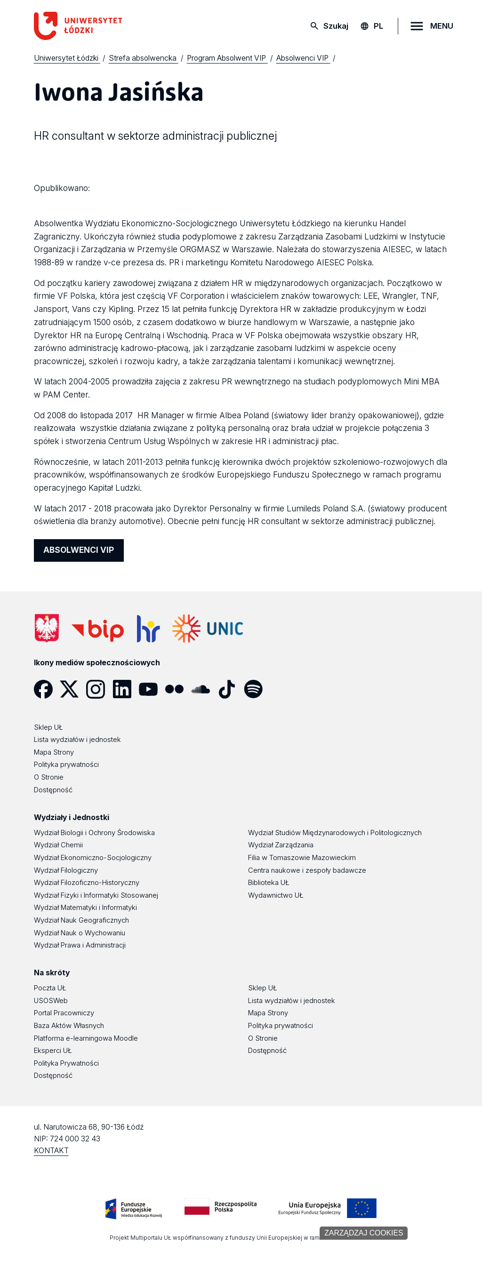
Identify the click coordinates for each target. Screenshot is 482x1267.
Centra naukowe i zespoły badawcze (307, 870)
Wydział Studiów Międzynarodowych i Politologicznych (335, 833)
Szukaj (335, 26)
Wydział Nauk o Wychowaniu (79, 933)
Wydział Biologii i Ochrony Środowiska (94, 833)
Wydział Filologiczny (66, 870)
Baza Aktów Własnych (69, 1025)
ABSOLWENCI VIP (78, 550)
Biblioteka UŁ (268, 882)
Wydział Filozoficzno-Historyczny (86, 882)
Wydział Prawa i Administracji (80, 945)
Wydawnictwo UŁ (276, 895)
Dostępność (53, 1075)
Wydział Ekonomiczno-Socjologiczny (93, 857)
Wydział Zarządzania (280, 845)
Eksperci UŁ (53, 1050)
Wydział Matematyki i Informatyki (85, 907)
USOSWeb (51, 1000)
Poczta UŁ (50, 988)
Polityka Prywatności (66, 1063)
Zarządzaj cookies (363, 1233)
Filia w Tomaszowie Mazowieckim (302, 857)
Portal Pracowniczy (64, 1013)
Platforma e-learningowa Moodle (86, 1038)
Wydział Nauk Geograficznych (81, 920)
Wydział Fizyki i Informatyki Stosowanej (96, 895)
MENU (441, 26)
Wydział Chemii (58, 845)
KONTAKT (51, 1150)
